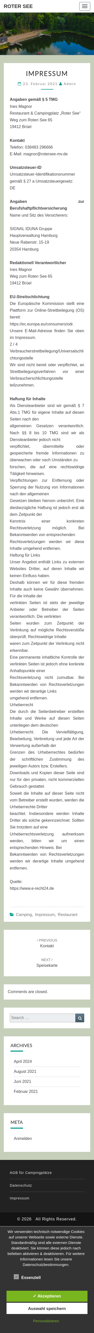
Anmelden (23, 1138)
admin (70, 84)
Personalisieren (46, 1321)
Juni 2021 (22, 1081)
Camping (24, 915)
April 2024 (23, 1061)
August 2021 (25, 1071)
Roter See (18, 6)
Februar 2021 (26, 1091)
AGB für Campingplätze (31, 1173)
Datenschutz (21, 1185)
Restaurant (67, 915)
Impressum (45, 915)
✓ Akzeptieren (47, 1296)
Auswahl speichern (47, 1308)
